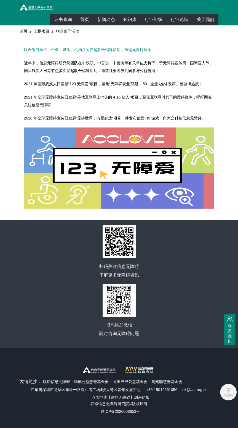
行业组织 (156, 21)
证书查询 (63, 19)
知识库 (130, 19)
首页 (84, 19)
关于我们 (205, 19)
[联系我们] (229, 329)
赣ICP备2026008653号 (120, 411)
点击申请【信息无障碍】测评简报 (120, 397)
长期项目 (41, 31)
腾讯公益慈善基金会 (91, 381)
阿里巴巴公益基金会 (130, 381)
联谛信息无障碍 (56, 381)
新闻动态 (106, 19)
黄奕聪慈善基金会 (166, 381)
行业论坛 (181, 21)
